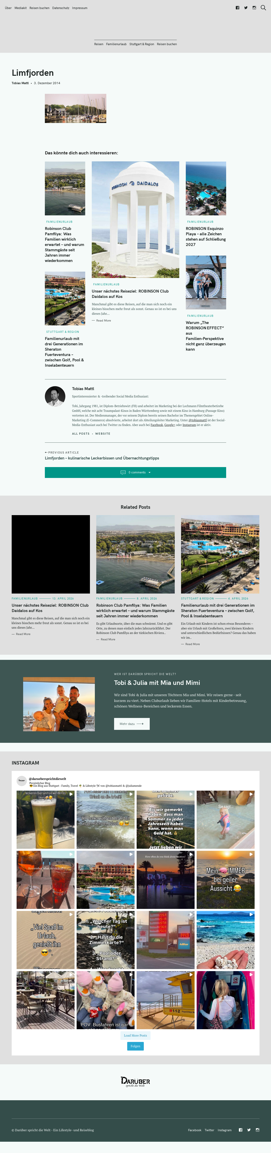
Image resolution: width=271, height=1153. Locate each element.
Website (103, 456)
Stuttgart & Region (141, 66)
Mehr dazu (127, 746)
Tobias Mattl (20, 105)
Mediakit (21, 8)
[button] (46, 842)
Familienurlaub (116, 66)
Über (8, 8)
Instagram (189, 447)
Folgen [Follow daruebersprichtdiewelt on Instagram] (135, 1068)
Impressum (79, 8)
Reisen (98, 66)
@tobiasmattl (197, 442)
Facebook (157, 447)
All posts (81, 456)
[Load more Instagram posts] (135, 1057)
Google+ (169, 447)
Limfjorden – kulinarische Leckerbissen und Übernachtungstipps (102, 480)
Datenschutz (60, 8)
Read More (103, 343)
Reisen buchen (39, 8)
